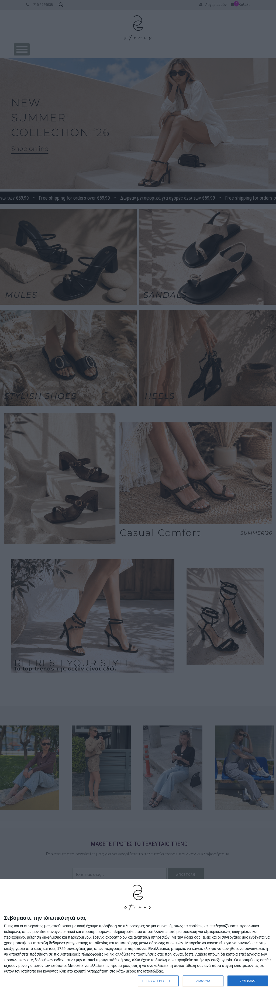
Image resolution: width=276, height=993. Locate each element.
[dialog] (138, 936)
